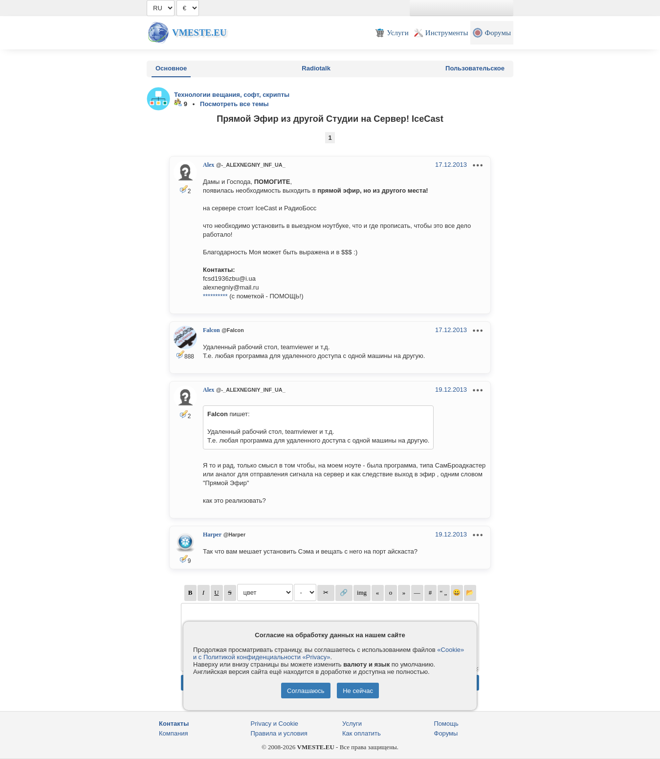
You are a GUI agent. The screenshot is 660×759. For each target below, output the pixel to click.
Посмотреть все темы (234, 104)
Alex (208, 164)
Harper (212, 534)
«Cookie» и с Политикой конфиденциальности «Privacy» (328, 653)
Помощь (446, 723)
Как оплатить (361, 733)
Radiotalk (316, 68)
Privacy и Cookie (275, 723)
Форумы (446, 733)
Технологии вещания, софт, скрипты (231, 94)
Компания (173, 733)
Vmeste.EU (199, 32)
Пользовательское (475, 68)
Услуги (352, 723)
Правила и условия (279, 733)
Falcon (211, 330)
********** (215, 296)
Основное (171, 68)
